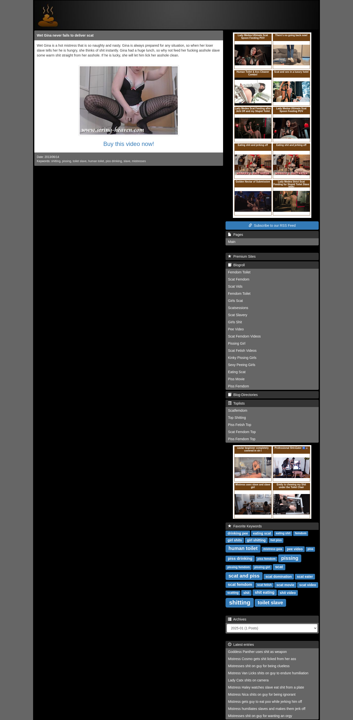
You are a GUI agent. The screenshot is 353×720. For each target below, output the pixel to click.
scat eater (305, 576)
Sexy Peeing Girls (241, 365)
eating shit (283, 533)
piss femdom (266, 559)
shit (246, 592)
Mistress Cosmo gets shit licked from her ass (262, 659)
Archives (237, 619)
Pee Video (236, 329)
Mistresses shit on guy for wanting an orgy (260, 716)
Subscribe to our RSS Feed (272, 225)
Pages (235, 235)
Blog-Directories (243, 395)
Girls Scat (235, 301)
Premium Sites (242, 256)
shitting (56, 161)
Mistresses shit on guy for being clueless (259, 666)
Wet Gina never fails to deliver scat (65, 35)
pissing (66, 161)
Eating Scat (237, 372)
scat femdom (240, 584)
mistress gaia (272, 549)
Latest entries (241, 645)
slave (127, 161)
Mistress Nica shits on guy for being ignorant (261, 694)
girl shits (234, 540)
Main (231, 242)
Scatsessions (238, 308)
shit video (288, 592)
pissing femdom (238, 567)
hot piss (276, 540)
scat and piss (244, 576)
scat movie (285, 585)
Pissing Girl (236, 343)
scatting (233, 592)
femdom (300, 533)
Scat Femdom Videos (244, 336)
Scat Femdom (238, 279)
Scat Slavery (237, 315)
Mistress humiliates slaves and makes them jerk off (266, 709)
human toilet (96, 161)
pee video (295, 549)
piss (310, 549)
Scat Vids (235, 286)
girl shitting (256, 540)
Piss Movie (236, 379)
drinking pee (237, 533)
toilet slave (80, 161)
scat (279, 567)
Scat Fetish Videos (242, 351)
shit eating (264, 592)
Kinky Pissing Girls (242, 358)
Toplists (236, 403)
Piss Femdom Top (241, 439)
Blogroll (236, 265)
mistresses (139, 161)
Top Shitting (237, 418)
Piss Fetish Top (239, 425)
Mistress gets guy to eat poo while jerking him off (265, 702)
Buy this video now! (128, 144)
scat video (307, 585)
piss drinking (114, 161)
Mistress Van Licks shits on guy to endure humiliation (268, 673)
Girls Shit (235, 322)
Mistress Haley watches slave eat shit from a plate (266, 687)
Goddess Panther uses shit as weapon (257, 652)
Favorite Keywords (245, 526)
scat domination (278, 576)
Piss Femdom (238, 386)
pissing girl (262, 567)
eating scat (262, 533)
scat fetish (264, 585)
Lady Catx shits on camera (248, 680)
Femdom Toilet (239, 272)
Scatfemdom (237, 410)
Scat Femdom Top (242, 432)
